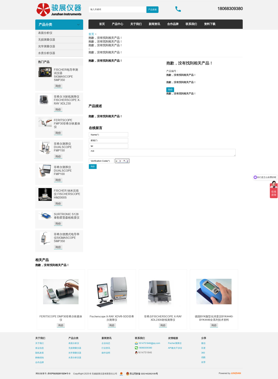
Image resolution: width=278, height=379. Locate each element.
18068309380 (145, 347)
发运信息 (39, 348)
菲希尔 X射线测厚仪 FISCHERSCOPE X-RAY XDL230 (67, 100)
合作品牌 (173, 24)
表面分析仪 (45, 32)
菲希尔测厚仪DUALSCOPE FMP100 (63, 170)
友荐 (203, 362)
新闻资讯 (154, 24)
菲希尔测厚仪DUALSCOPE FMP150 (63, 147)
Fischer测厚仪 (175, 343)
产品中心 (117, 24)
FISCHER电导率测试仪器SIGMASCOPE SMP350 (66, 74)
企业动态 (106, 343)
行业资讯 (106, 348)
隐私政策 (39, 352)
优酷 (203, 357)
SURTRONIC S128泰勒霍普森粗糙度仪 (66, 216)
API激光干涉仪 (175, 348)
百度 (203, 348)
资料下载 (209, 24)
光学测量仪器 (46, 46)
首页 (102, 24)
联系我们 (191, 24)
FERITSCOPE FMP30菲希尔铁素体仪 (67, 123)
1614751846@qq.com (149, 343)
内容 (162, 152)
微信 (203, 343)
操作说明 (106, 352)
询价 (58, 85)
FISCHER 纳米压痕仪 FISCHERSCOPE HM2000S (67, 194)
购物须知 (39, 357)
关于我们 (136, 24)
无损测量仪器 (46, 39)
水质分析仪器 (46, 53)
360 (203, 352)
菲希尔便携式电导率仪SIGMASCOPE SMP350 (66, 237)
